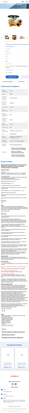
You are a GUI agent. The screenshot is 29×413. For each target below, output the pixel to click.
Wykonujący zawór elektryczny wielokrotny (12, 337)
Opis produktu (21, 81)
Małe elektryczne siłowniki (8, 334)
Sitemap (18, 406)
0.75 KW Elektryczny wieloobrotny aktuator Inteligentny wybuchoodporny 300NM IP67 (7, 364)
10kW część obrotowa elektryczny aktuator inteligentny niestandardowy (21, 364)
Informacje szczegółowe (7, 81)
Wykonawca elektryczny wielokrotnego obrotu (13, 332)
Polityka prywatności (12, 406)
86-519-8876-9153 (7, 391)
